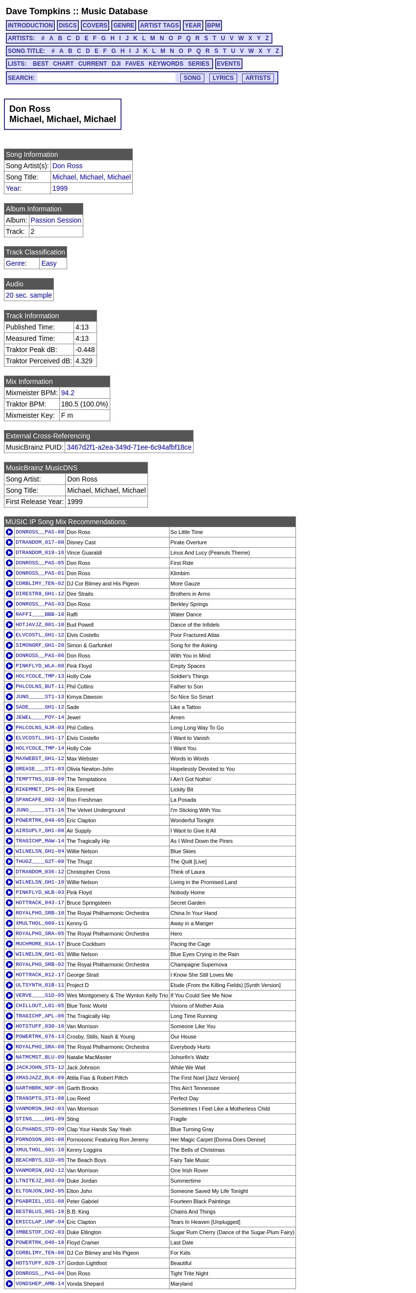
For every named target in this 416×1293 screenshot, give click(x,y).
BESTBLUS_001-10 (40, 1212)
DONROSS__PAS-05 (40, 563)
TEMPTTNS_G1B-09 (40, 779)
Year (13, 188)
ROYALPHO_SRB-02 (40, 964)
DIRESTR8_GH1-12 (40, 594)
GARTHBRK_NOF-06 (40, 1088)
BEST (41, 63)
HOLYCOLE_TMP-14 (40, 748)
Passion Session (56, 220)
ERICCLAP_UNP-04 (40, 1222)
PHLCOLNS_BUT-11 (40, 686)
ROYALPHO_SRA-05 (40, 934)
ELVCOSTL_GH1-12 (40, 635)
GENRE (123, 25)
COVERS (95, 25)
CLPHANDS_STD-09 (40, 1129)
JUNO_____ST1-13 (40, 697)
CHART (63, 63)
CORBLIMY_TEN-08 (40, 1253)
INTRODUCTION (30, 25)
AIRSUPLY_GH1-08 (40, 831)
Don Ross (67, 166)
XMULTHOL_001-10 (40, 1150)
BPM (213, 25)
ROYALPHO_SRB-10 (40, 913)
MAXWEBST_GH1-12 (40, 758)
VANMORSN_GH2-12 (40, 1170)
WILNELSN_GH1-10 (40, 882)
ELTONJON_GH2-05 (40, 1191)
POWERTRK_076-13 (40, 1036)
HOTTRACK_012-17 (40, 975)
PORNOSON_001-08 (40, 1139)
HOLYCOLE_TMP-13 (40, 676)
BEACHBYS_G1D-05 (40, 1160)
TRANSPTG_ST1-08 (40, 1098)
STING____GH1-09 (40, 1119)
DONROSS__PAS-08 (40, 532)
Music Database (114, 11)
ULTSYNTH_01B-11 (40, 985)
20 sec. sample (29, 295)
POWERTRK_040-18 (40, 1242)
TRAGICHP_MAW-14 (40, 841)
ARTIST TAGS (159, 25)
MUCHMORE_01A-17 (40, 944)
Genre (15, 263)
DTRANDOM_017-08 (40, 542)
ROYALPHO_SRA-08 (40, 1047)
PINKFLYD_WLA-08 (40, 666)
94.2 (67, 393)
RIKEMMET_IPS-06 (40, 789)
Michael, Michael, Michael (91, 177)
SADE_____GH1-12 (40, 707)
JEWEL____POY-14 (40, 717)
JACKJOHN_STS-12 (40, 1067)
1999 (60, 188)
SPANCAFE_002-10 (40, 800)
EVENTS (229, 63)
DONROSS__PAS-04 (40, 1273)
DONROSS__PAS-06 (40, 656)
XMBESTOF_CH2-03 (40, 1232)
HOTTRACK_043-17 (40, 903)
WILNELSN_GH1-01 (40, 954)
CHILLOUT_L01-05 (40, 1006)
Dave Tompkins (38, 11)
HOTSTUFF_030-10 (40, 1026)
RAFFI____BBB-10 (40, 614)
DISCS (68, 25)
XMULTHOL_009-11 (40, 923)
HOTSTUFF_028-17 (40, 1263)
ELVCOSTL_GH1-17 (40, 738)
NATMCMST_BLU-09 (40, 1057)
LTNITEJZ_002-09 (40, 1181)
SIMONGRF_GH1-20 (40, 645)
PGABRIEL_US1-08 (40, 1201)
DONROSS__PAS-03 (40, 604)
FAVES (134, 63)
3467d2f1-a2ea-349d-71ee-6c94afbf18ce (129, 447)
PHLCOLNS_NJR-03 (40, 728)
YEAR (193, 25)
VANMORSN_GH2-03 (40, 1109)
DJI (116, 63)
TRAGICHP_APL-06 (40, 1016)
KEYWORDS (166, 63)
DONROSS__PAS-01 (40, 573)
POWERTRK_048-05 (40, 820)
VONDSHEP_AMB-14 (40, 1284)
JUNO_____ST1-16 (40, 810)
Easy (48, 263)
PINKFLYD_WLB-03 (40, 892)
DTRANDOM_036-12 (40, 872)
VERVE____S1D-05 (40, 995)
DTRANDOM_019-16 (40, 553)
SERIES (199, 63)
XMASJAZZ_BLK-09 (40, 1078)
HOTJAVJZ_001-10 (40, 625)
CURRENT (92, 63)
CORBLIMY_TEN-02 (40, 583)
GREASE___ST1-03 (40, 769)
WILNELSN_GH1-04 (40, 851)
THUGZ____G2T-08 (40, 861)
